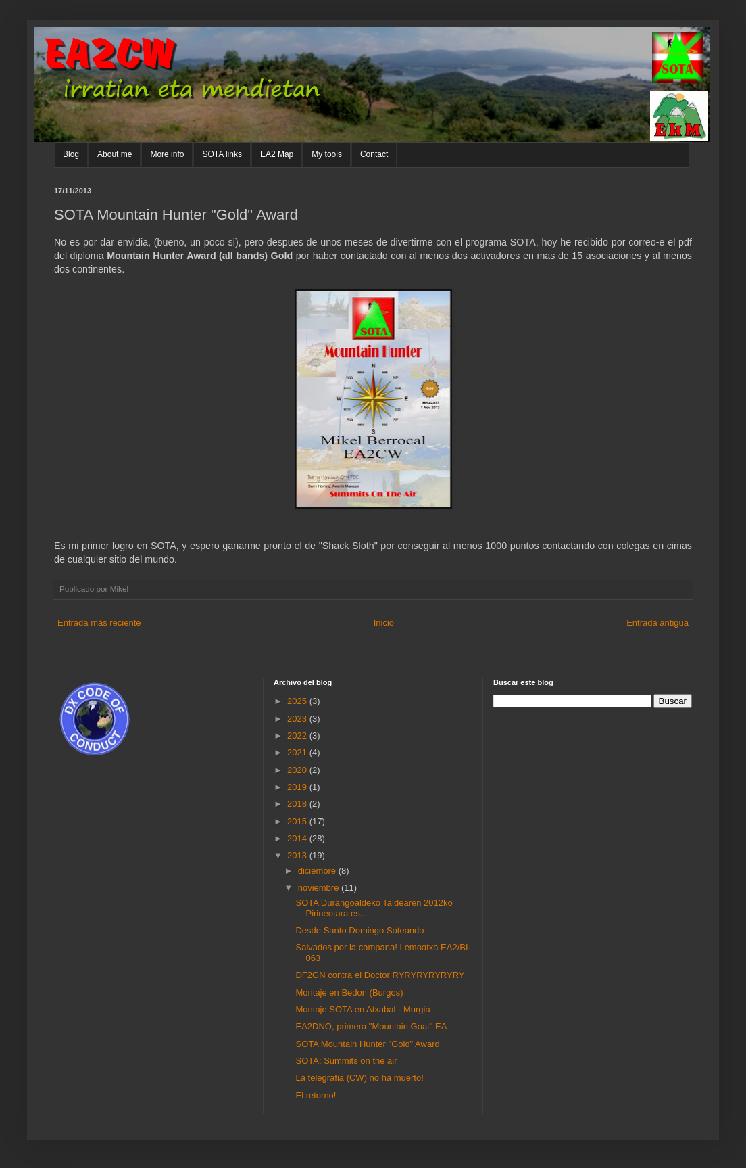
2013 (298, 855)
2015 (298, 821)
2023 (298, 719)
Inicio (384, 622)
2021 (298, 752)
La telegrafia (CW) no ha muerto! (359, 1078)
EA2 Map (276, 154)
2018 (298, 804)
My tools (327, 154)
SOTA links (221, 154)
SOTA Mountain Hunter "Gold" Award (367, 1044)
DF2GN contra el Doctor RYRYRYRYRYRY (379, 975)
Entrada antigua (657, 622)
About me (114, 154)
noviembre (319, 888)
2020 (298, 770)
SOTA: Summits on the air (346, 1061)
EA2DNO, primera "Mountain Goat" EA (371, 1026)
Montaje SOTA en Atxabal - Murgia (362, 1009)
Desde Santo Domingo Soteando (359, 930)
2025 (298, 701)
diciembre (318, 871)
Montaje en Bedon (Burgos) (349, 992)
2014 (298, 838)
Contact (374, 154)
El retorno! (315, 1095)
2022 (298, 735)
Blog (71, 154)
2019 (298, 787)
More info (167, 154)
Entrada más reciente (99, 622)
